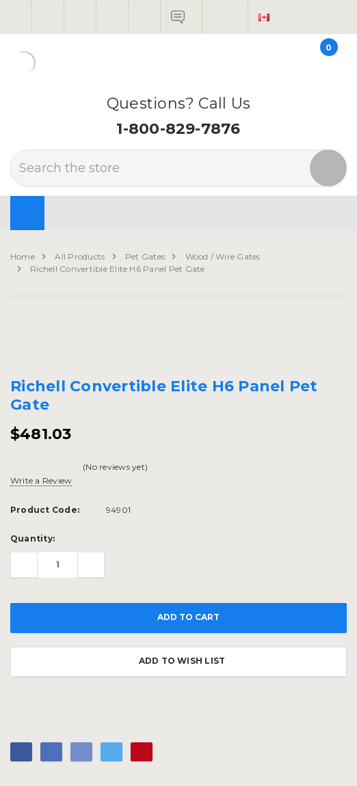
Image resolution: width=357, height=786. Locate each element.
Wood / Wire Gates (223, 256)
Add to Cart (179, 618)
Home (22, 256)
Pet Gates (145, 256)
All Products (80, 256)
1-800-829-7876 (178, 129)
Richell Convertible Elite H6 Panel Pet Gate (117, 269)
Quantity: (32, 538)
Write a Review (41, 480)
